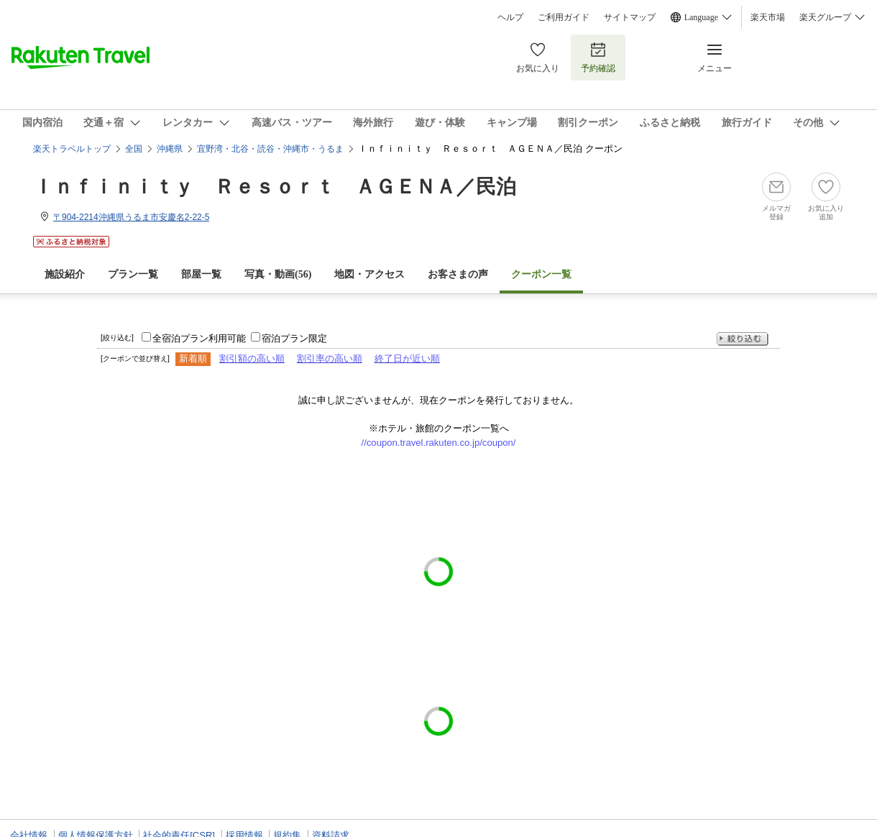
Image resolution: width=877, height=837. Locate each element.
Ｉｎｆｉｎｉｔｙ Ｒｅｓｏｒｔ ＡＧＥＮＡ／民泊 (274, 186)
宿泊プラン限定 (294, 338)
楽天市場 (767, 17)
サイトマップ (630, 17)
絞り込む (742, 339)
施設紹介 (65, 274)
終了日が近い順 (407, 358)
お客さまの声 (458, 274)
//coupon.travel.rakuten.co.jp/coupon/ (439, 442)
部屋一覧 (201, 274)
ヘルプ (510, 17)
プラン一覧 (133, 274)
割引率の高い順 (329, 358)
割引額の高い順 (252, 358)
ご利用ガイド (563, 17)
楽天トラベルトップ (72, 149)
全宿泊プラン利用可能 (199, 338)
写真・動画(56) (277, 274)
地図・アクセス (369, 274)
